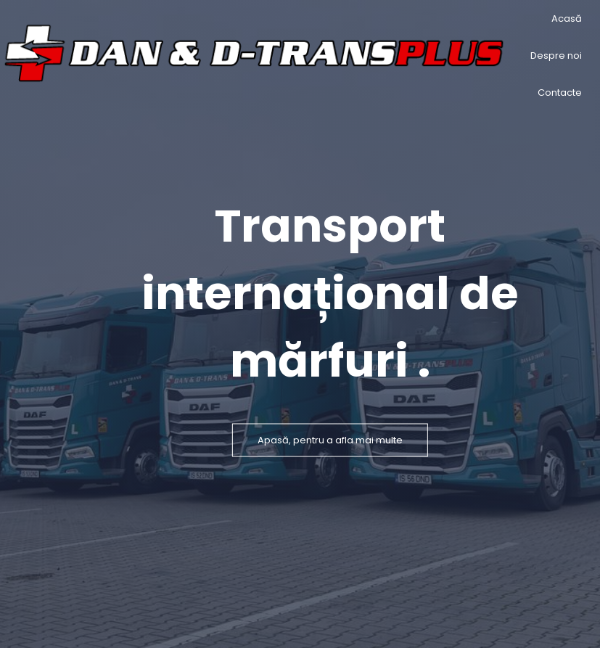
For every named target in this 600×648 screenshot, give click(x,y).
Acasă (566, 18)
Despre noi (556, 55)
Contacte (560, 92)
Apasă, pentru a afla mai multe (330, 439)
